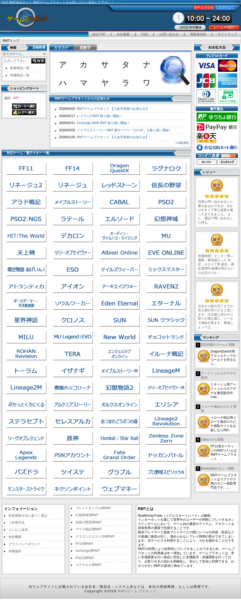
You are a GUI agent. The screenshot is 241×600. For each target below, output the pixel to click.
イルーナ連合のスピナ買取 (218, 409)
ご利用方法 (17, 522)
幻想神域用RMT (87, 515)
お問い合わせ (169, 34)
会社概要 (123, 34)
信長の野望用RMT (89, 522)
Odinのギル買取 (212, 439)
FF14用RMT (84, 544)
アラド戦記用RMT (89, 529)
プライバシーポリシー (25, 544)
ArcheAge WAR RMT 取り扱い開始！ (103, 123)
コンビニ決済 (18, 530)
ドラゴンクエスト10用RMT (95, 536)
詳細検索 (39, 47)
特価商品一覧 (19, 75)
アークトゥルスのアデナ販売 (218, 376)
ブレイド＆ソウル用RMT (93, 508)
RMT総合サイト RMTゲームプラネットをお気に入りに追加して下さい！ (61, 2)
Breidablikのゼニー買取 (218, 468)
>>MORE (182, 143)
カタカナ (61, 48)
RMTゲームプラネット (137, 591)
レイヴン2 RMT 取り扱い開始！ (100, 116)
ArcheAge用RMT (88, 551)
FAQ (144, 34)
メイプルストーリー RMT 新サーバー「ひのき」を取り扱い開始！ (124, 130)
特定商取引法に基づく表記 (28, 516)
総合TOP (98, 34)
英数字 (85, 48)
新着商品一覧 (19, 68)
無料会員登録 (203, 7)
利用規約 (15, 551)
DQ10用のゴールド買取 (218, 345)
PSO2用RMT (85, 558)
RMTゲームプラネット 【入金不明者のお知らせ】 (113, 109)
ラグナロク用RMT (89, 565)
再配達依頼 (198, 34)
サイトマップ (227, 34)
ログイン (225, 7)
